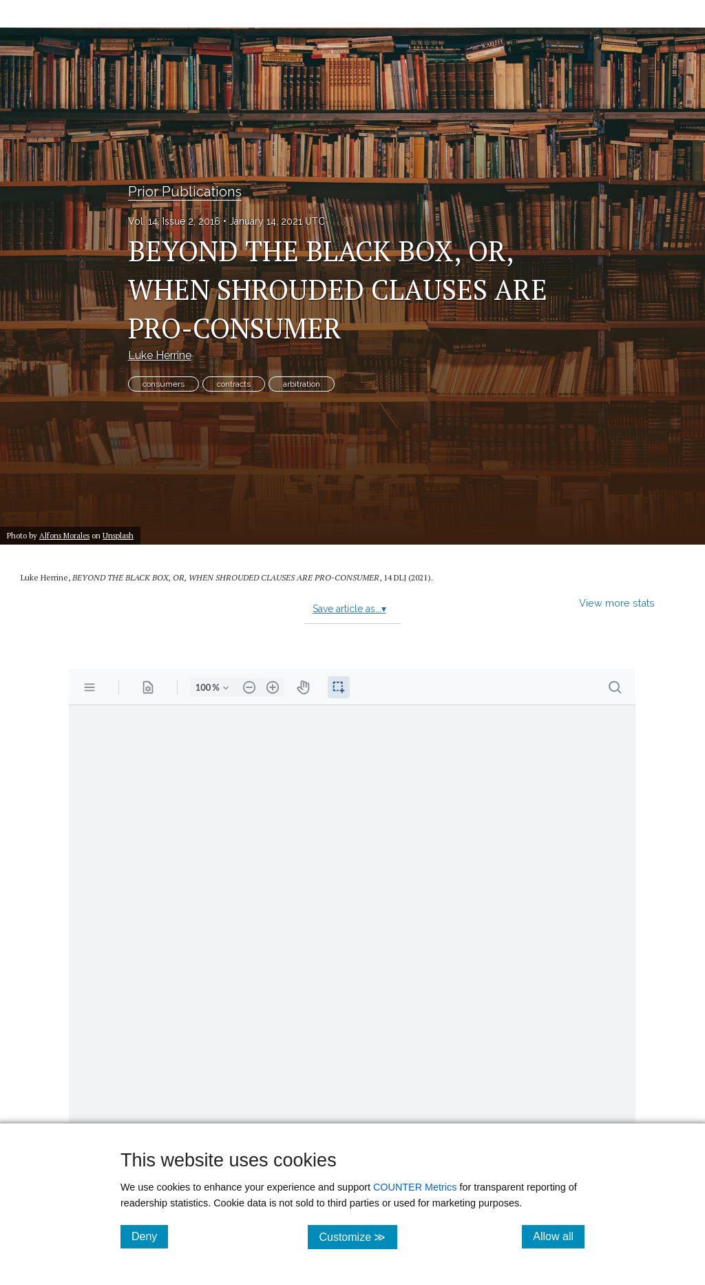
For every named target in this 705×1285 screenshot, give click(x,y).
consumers (164, 384)
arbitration (301, 384)
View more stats (617, 603)
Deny (149, 1236)
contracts (234, 384)
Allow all (559, 1236)
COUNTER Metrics (415, 1187)
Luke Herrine (159, 355)
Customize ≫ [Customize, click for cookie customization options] (358, 1236)
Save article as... (349, 608)
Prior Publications (185, 191)
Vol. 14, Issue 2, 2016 (174, 221)
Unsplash (118, 535)
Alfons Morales (64, 535)
